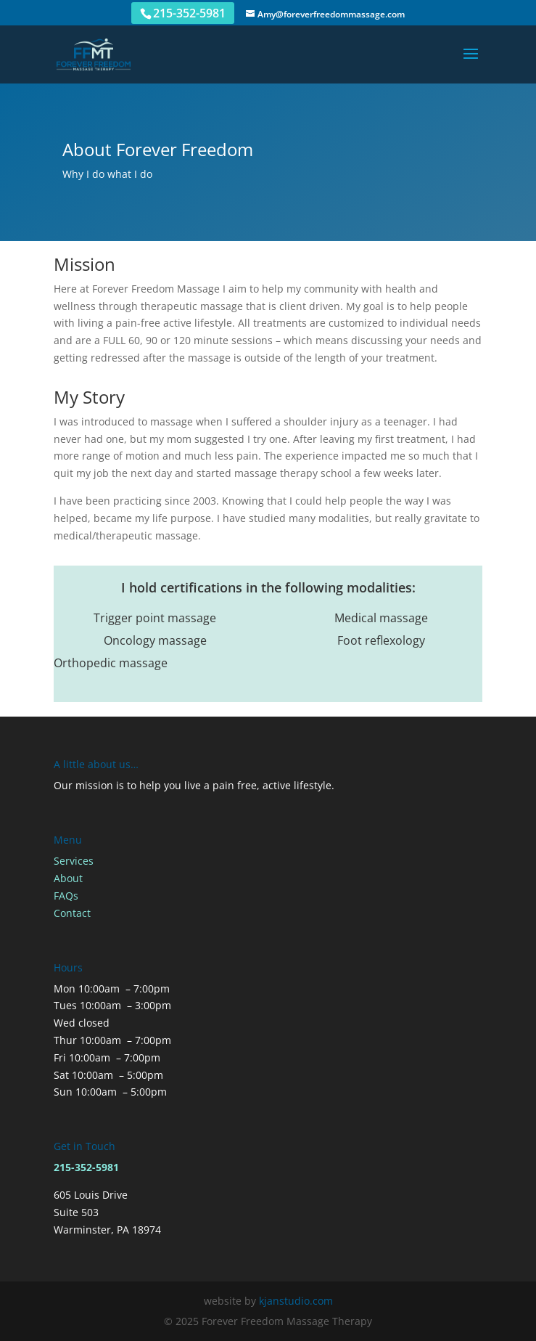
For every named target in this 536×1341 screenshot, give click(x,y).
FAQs (66, 895)
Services (74, 861)
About (68, 878)
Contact (72, 913)
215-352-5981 (189, 13)
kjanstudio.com (296, 1301)
